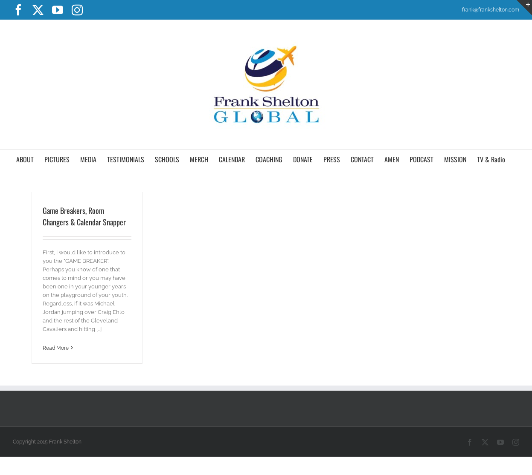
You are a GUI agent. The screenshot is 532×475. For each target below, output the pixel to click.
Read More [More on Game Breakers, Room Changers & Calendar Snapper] (56, 348)
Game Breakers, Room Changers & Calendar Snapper (84, 216)
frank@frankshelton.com (490, 10)
